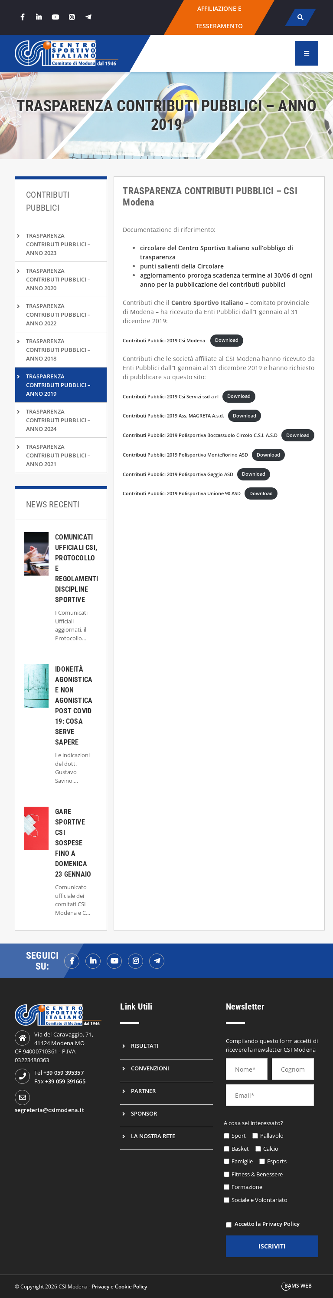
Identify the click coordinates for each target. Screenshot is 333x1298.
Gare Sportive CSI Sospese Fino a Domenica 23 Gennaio (73, 843)
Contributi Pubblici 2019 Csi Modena (164, 340)
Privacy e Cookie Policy (119, 1286)
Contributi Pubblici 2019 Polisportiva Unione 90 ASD (182, 493)
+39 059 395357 (63, 1072)
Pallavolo (272, 1135)
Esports (277, 1161)
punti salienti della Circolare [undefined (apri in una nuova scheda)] (182, 266)
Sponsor (144, 1113)
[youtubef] (114, 961)
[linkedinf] (93, 961)
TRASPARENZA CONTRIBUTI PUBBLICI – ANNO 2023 (58, 244)
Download (226, 340)
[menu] (306, 53)
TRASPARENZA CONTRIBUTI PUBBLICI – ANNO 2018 (58, 349)
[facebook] (22, 17)
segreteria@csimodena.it (49, 1110)
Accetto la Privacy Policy (267, 1224)
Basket (240, 1148)
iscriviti (272, 1246)
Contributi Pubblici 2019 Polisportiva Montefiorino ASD (185, 454)
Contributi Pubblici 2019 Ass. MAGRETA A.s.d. (173, 415)
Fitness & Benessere (257, 1174)
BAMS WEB (298, 1285)
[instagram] (71, 17)
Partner (143, 1091)
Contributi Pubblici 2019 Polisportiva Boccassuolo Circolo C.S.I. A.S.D (200, 435)
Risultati (144, 1046)
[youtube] (55, 17)
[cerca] (300, 17)
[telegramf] (156, 961)
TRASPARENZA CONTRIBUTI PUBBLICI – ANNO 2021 (58, 455)
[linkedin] (38, 17)
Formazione (247, 1187)
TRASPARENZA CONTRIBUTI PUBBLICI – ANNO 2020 (58, 279)
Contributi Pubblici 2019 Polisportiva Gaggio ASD (178, 473)
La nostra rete (153, 1136)
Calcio (270, 1148)
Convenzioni (150, 1068)
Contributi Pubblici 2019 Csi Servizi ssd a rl (171, 396)
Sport (239, 1135)
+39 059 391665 (65, 1081)
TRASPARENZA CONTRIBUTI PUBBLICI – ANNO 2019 (58, 384)
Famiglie (242, 1161)
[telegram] (88, 17)
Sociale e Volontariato (259, 1200)
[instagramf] (135, 961)
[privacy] (229, 1225)
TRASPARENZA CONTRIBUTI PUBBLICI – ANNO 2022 (58, 314)
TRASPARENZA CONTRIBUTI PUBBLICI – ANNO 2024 (58, 420)
